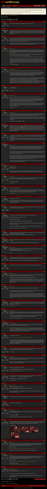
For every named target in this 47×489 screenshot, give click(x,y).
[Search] (43, 5)
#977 (44, 213)
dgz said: (11, 442)
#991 (44, 365)
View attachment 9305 (13, 448)
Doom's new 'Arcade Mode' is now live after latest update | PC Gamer (20, 337)
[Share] (42, 21)
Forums (4, 5)
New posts (9, 5)
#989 (44, 346)
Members (14, 5)
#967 (44, 93)
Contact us (30, 485)
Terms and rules (35, 485)
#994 (44, 394)
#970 (44, 133)
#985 (44, 300)
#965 (44, 67)
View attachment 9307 (26, 448)
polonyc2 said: (12, 176)
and (13, 64)
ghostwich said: (12, 69)
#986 (44, 308)
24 (8, 19)
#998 (44, 440)
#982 (44, 263)
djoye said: (11, 273)
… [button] (5, 19)
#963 (44, 36)
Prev (2, 19)
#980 (44, 245)
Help (43, 485)
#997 (44, 419)
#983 (44, 271)
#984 (44, 284)
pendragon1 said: (12, 468)
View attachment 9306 (19, 448)
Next (16, 19)
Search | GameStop (13, 88)
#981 (44, 255)
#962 (44, 28)
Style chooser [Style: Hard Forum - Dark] (4, 485)
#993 (44, 383)
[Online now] (1, 165)
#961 (44, 21)
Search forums (8, 7)
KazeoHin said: (12, 385)
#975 (44, 196)
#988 (44, 333)
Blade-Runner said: (13, 310)
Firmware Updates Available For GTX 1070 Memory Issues (19, 464)
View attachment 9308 (32, 448)
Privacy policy (40, 485)
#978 (44, 230)
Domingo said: (12, 48)
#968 (44, 110)
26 (11, 19)
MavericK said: (12, 286)
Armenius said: (12, 112)
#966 (44, 85)
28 (14, 19)
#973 (44, 174)
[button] (11, 5)
